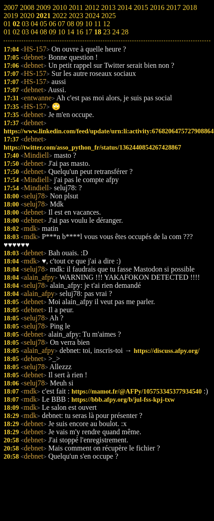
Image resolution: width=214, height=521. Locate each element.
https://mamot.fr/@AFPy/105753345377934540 (136, 391)
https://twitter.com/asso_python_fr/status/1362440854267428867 (92, 147)
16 (79, 32)
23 (106, 32)
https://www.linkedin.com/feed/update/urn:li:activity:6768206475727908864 (109, 131)
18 (97, 32)
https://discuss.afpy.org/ (167, 350)
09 (52, 32)
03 (25, 32)
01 (7, 32)
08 (43, 32)
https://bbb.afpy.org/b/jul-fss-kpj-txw (123, 399)
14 (70, 32)
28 (124, 32)
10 (61, 32)
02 (16, 32)
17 (88, 32)
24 (115, 32)
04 (34, 32)
